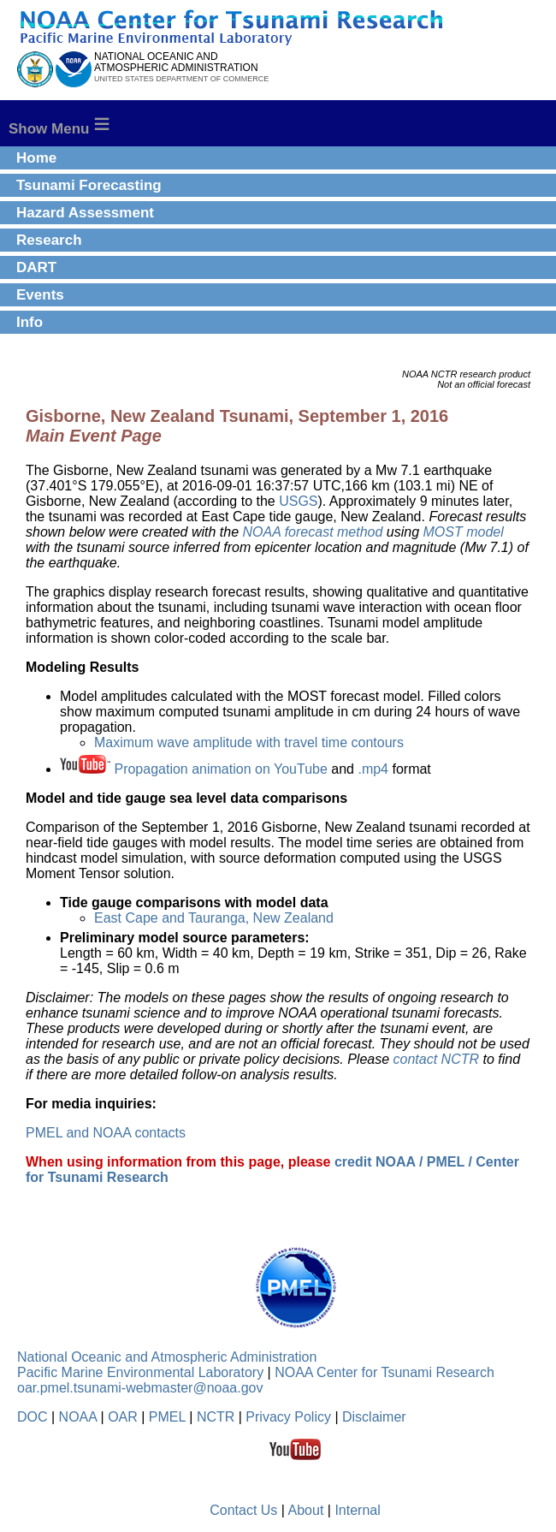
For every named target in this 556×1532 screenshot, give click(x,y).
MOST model (463, 532)
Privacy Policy (288, 1417)
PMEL (167, 1417)
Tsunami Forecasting (89, 185)
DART (36, 267)
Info (29, 322)
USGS (298, 501)
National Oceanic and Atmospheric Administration (166, 1357)
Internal (357, 1510)
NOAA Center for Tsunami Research (384, 1372)
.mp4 (373, 769)
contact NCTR (436, 1059)
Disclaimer (374, 1417)
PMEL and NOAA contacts (106, 1132)
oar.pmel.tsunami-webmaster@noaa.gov (140, 1388)
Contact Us (243, 1510)
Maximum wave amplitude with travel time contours (249, 742)
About (306, 1510)
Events (40, 295)
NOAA (78, 1417)
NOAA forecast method (312, 532)
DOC (32, 1417)
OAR (123, 1417)
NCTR (215, 1417)
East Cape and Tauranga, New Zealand (214, 918)
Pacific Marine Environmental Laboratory (140, 1372)
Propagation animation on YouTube (220, 769)
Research (49, 240)
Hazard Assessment (85, 213)
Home (36, 158)
